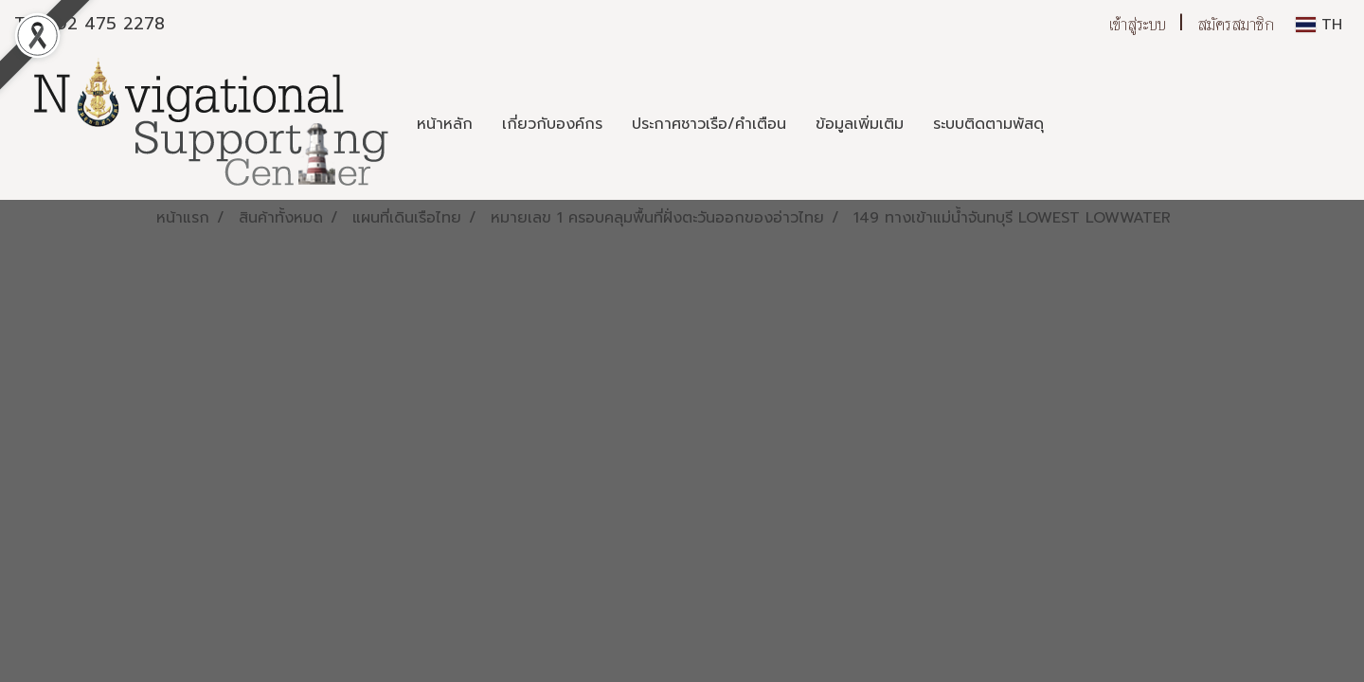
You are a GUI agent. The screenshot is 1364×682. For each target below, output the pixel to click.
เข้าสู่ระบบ (1137, 24)
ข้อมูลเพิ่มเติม (860, 124)
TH (1319, 24)
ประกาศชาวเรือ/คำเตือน (709, 124)
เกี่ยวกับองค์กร (552, 124)
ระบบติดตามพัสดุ (988, 124)
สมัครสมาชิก (1235, 24)
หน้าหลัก (445, 124)
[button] (1075, 124)
